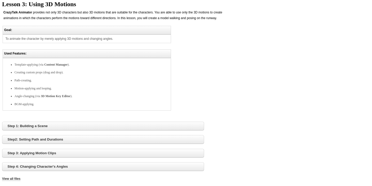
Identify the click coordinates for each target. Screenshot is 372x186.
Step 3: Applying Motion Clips (31, 153)
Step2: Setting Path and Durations (35, 139)
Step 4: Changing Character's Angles (37, 166)
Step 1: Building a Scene (27, 126)
